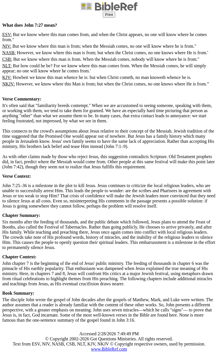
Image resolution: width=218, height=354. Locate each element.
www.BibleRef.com (109, 349)
